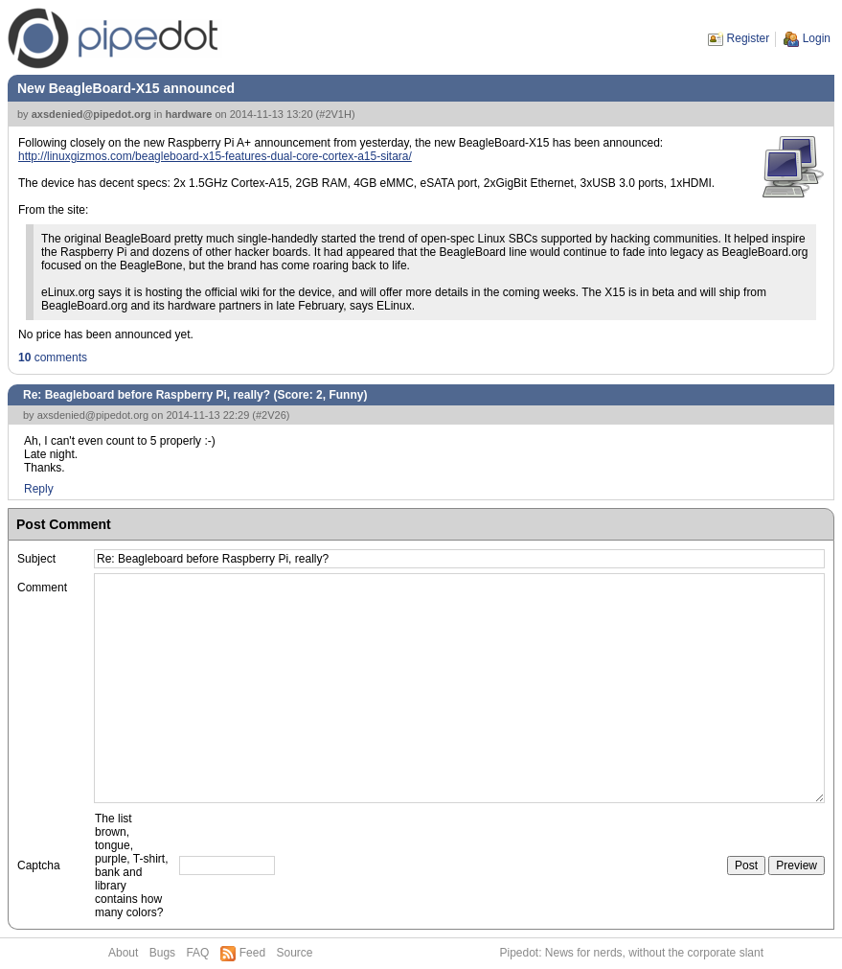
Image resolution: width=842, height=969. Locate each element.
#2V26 (271, 415)
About (123, 952)
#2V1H (335, 114)
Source (294, 952)
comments (52, 357)
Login (817, 38)
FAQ (197, 952)
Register (748, 38)
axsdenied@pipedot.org (91, 114)
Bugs (162, 952)
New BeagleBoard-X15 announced (126, 88)
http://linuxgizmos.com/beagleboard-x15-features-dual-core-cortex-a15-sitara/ (215, 156)
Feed (252, 952)
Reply (39, 489)
